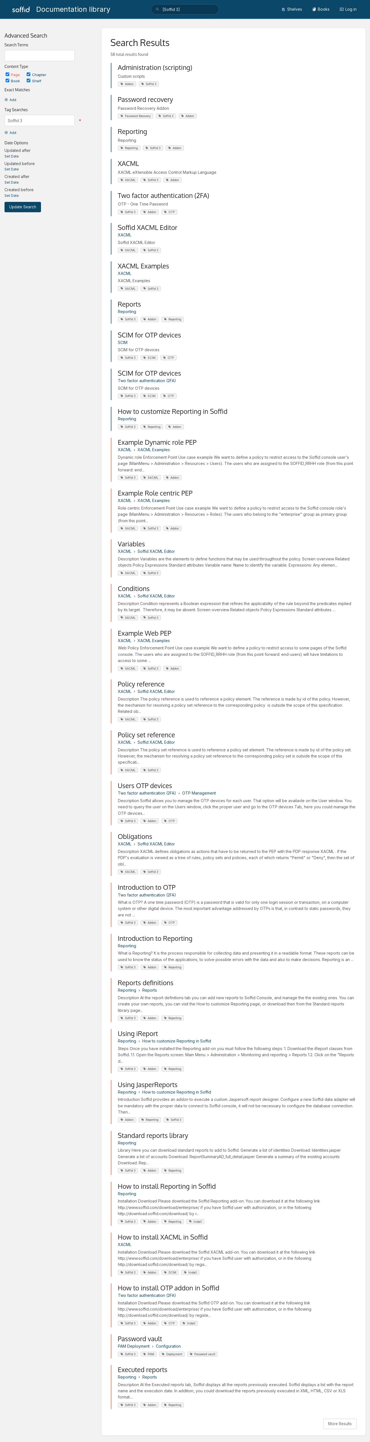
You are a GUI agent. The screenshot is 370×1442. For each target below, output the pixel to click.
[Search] (157, 9)
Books (321, 9)
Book (13, 81)
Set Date (11, 156)
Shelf (34, 81)
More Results (340, 1424)
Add (10, 100)
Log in (348, 9)
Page (13, 74)
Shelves (292, 9)
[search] (185, 9)
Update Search (22, 207)
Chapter (36, 74)
